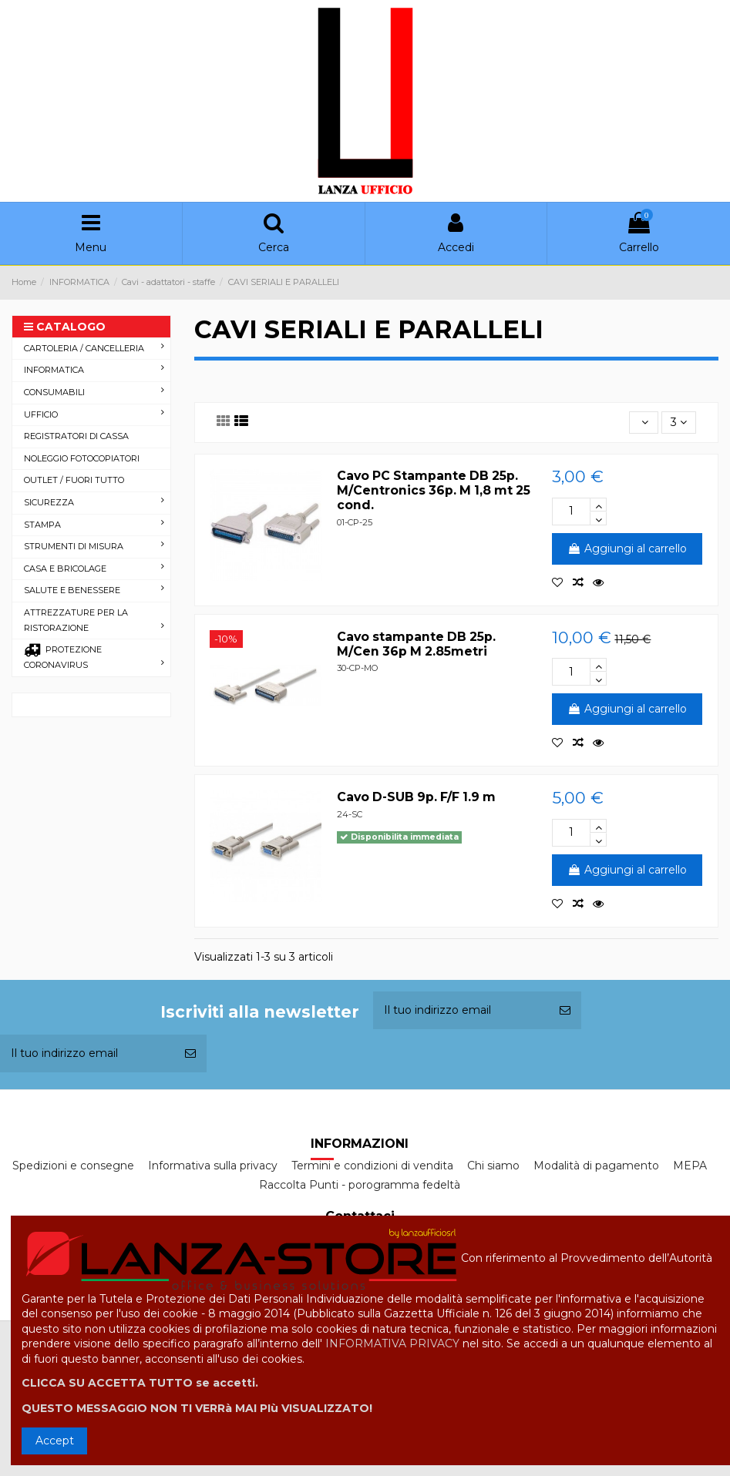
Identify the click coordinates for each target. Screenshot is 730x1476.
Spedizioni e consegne (73, 1165)
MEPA (690, 1165)
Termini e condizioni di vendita (372, 1165)
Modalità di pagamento (596, 1165)
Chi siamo (493, 1165)
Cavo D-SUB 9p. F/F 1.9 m (416, 797)
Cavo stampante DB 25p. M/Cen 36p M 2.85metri (416, 644)
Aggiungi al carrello (627, 548)
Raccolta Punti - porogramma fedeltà (359, 1185)
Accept (54, 1440)
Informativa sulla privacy (213, 1165)
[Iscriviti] (565, 1010)
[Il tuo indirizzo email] (461, 1010)
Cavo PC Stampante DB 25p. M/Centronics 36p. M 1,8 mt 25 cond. (433, 490)
